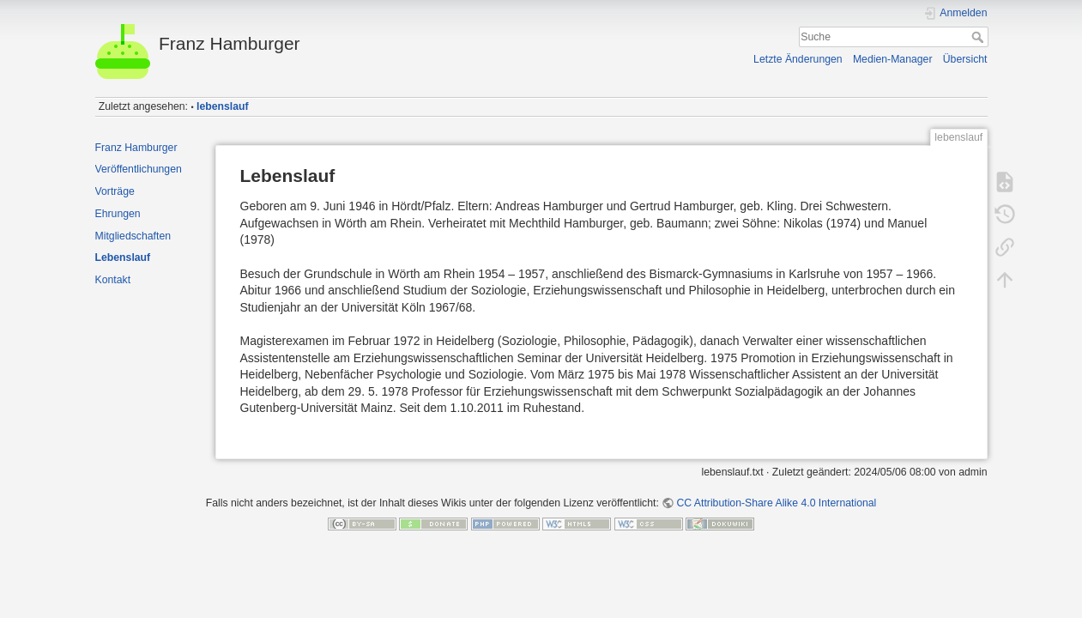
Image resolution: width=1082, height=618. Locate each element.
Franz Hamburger (136, 148)
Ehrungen (118, 214)
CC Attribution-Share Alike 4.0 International (776, 503)
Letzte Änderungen (798, 59)
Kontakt (113, 280)
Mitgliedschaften (133, 236)
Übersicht (965, 59)
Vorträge (115, 191)
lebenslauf (222, 106)
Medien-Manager (893, 59)
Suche (979, 37)
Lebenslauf (123, 257)
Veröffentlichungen (138, 169)
